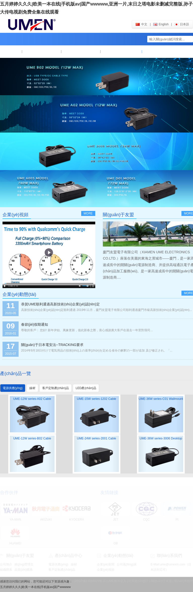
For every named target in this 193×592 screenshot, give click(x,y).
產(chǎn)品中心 (81, 52)
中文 (141, 24)
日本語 (181, 24)
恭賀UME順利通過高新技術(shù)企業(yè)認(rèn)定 (60, 304)
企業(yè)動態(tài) (121, 52)
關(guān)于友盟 (42, 52)
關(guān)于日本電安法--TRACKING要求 (52, 345)
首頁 (11, 52)
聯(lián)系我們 (160, 52)
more (88, 213)
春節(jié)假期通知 (34, 324)
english (161, 24)
